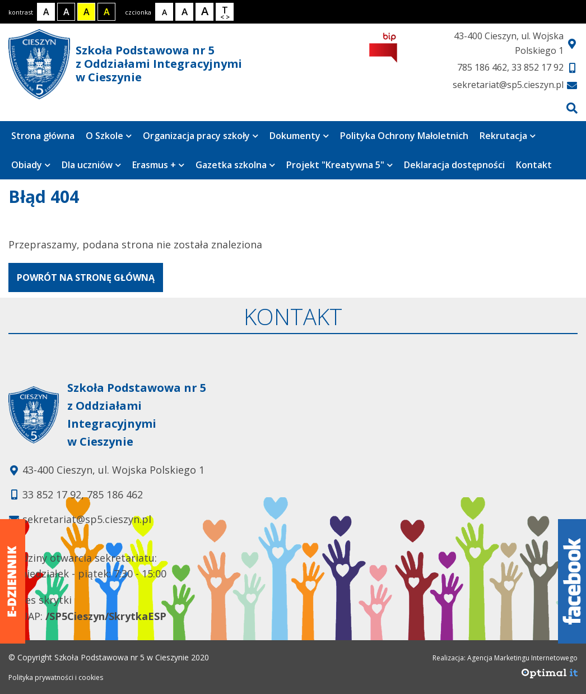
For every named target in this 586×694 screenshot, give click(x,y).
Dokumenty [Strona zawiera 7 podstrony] (299, 135)
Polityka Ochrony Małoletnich (404, 135)
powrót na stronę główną (86, 277)
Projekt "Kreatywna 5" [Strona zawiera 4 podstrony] (339, 165)
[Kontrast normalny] (46, 12)
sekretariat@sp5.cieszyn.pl (508, 84)
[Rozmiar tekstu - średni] (184, 12)
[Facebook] (572, 581)
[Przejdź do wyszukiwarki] (572, 107)
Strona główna (43, 135)
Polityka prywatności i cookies (55, 677)
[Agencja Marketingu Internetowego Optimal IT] (550, 676)
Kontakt (534, 165)
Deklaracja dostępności (454, 165)
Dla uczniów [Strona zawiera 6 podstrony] (91, 165)
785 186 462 (482, 67)
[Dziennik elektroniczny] (12, 581)
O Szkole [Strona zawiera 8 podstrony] (109, 135)
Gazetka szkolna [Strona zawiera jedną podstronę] (235, 165)
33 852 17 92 (537, 67)
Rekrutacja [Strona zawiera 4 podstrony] (508, 135)
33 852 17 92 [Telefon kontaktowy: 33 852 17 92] (51, 494)
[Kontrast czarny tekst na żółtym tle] (86, 12)
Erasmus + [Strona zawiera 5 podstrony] (158, 165)
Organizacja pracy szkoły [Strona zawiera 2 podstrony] (200, 135)
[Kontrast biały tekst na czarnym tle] (66, 12)
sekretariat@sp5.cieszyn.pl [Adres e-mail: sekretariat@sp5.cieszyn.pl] (86, 519)
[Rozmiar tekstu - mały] (164, 12)
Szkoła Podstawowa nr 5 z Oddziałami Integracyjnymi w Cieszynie (125, 64)
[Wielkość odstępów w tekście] (225, 12)
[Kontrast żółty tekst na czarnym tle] (106, 12)
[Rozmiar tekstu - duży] (204, 12)
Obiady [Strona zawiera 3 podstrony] (30, 165)
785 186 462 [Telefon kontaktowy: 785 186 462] (115, 494)
